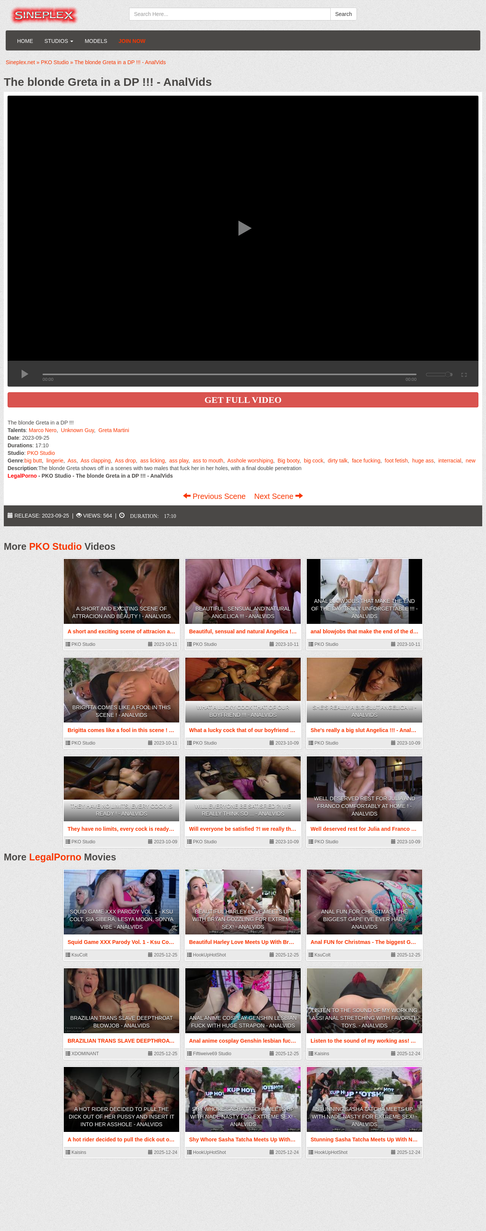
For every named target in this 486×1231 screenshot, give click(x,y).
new (471, 461)
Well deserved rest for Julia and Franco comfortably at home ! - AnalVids (364, 806)
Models (96, 41)
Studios (58, 41)
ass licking (152, 461)
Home (25, 41)
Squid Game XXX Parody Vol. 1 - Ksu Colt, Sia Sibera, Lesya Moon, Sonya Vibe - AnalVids (121, 919)
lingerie (54, 461)
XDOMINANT (82, 1053)
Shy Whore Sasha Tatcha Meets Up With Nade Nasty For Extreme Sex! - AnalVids (243, 1116)
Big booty (288, 461)
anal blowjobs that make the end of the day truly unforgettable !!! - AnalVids (364, 608)
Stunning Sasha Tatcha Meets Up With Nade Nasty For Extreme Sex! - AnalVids (364, 1116)
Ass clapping (95, 461)
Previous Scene (215, 496)
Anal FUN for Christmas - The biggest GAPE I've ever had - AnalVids (364, 919)
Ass (72, 461)
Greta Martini (113, 430)
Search (343, 14)
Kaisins (319, 1053)
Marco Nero (43, 430)
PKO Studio (41, 453)
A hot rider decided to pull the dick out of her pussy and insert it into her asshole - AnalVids (121, 1116)
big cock (313, 461)
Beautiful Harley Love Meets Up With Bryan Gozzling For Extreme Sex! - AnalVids (242, 919)
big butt (33, 461)
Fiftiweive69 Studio (209, 1053)
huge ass (423, 461)
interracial (449, 461)
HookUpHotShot (206, 955)
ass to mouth (208, 461)
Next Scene (278, 496)
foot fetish (396, 461)
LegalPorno (55, 857)
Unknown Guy (77, 430)
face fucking (366, 461)
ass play (178, 461)
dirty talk (337, 461)
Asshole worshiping (250, 461)
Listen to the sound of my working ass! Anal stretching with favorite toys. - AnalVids (364, 1018)
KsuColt (76, 955)
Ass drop (125, 461)
